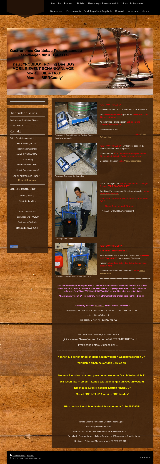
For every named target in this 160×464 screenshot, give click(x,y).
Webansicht (145, 457)
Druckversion (17, 455)
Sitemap (30, 455)
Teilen (14, 247)
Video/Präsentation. (133, 161)
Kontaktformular (27, 180)
